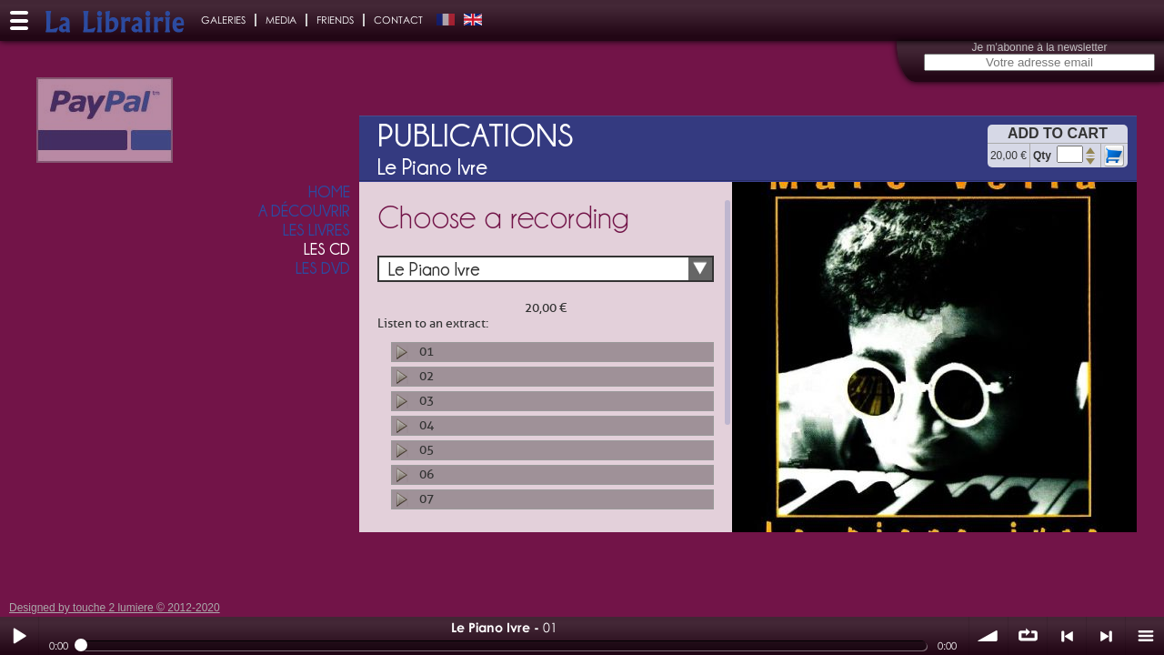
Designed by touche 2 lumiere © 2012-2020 (114, 607)
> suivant (1106, 636)
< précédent (1067, 636)
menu (1145, 636)
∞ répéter (1027, 636)
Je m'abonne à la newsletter (1039, 47)
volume (988, 636)
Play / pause (19, 636)
